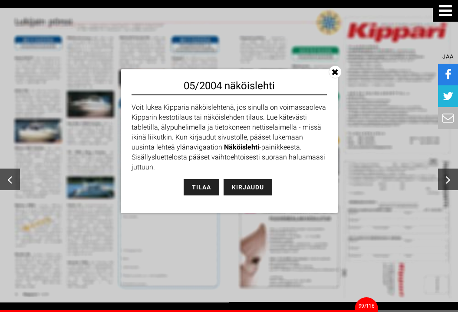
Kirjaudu (248, 187)
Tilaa (201, 187)
